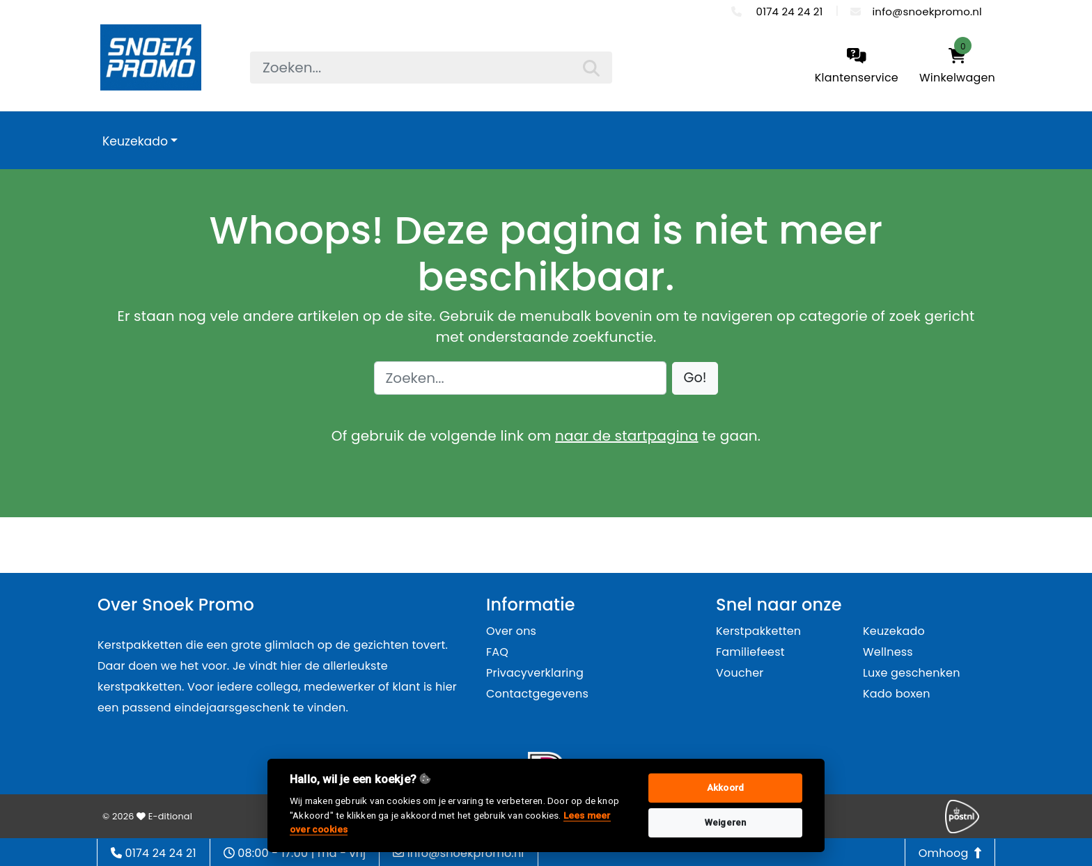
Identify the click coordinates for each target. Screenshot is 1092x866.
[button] (695, 378)
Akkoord (725, 787)
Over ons (511, 631)
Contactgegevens (537, 694)
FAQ (497, 652)
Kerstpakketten (758, 631)
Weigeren (726, 822)
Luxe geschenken (911, 673)
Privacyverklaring (535, 673)
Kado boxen (896, 694)
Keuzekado (135, 141)
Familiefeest (750, 652)
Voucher (740, 673)
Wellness (888, 652)
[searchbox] (431, 68)
